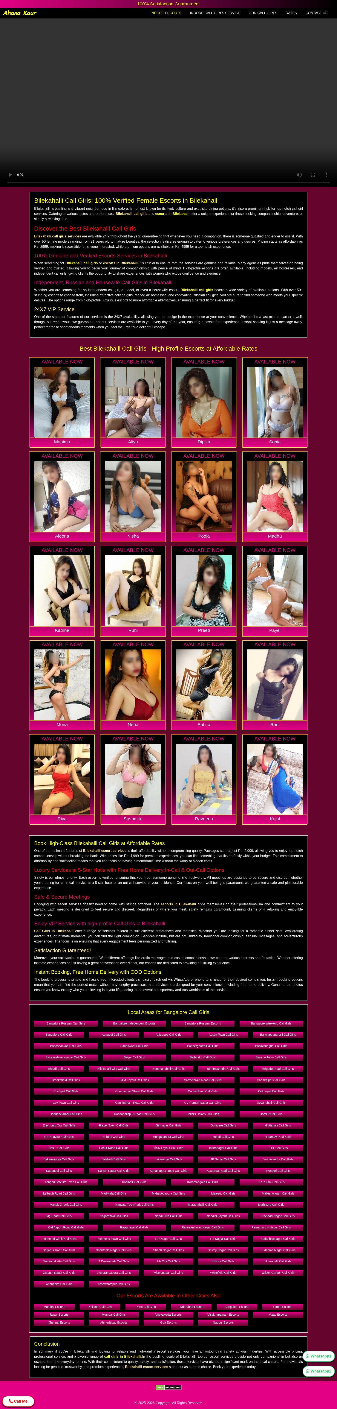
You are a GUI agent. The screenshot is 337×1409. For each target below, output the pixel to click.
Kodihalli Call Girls (134, 1182)
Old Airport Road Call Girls (65, 1227)
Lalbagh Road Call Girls (59, 1193)
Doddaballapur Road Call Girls (134, 1114)
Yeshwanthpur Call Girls (114, 1284)
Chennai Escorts (59, 1322)
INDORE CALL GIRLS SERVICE (215, 13)
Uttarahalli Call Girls (278, 1261)
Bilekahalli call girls (82, 263)
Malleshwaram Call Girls (278, 1193)
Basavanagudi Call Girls (271, 1046)
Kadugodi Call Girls (59, 1170)
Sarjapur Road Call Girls (59, 1250)
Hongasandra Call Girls (168, 1136)
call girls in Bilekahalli (122, 1356)
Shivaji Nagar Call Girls (223, 1250)
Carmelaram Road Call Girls (203, 1080)
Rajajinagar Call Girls (134, 1227)
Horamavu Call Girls (278, 1136)
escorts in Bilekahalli (172, 214)
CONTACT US (316, 13)
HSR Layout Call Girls (168, 1148)
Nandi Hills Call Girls (168, 1216)
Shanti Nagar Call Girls (168, 1250)
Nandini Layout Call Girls (223, 1216)
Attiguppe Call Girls (168, 1034)
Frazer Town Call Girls (113, 1125)
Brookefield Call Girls (66, 1080)
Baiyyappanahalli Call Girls (278, 1034)
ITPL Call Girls (278, 1148)
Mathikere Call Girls (271, 1204)
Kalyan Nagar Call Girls (113, 1170)
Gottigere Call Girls (223, 1125)
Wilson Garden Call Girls (278, 1272)
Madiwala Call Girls (114, 1193)
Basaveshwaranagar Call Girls (66, 1057)
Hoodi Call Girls (223, 1136)
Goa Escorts (168, 1322)
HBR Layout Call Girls (59, 1136)
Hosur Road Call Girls (113, 1148)
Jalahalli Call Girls (114, 1159)
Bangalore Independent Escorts (134, 1023)
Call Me (18, 1401)
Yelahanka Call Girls (59, 1284)
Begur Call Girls (134, 1057)
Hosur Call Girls (58, 1148)
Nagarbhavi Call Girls (114, 1216)
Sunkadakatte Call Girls (59, 1261)
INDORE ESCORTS (166, 13)
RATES (291, 13)
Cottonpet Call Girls (271, 1091)
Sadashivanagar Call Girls (278, 1238)
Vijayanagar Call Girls (168, 1272)
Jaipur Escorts (59, 1314)
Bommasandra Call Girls (223, 1068)
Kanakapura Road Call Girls (168, 1170)
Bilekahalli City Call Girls (113, 1068)
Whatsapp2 (318, 1371)
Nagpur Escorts (223, 1322)
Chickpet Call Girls (66, 1091)
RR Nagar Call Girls (168, 1238)
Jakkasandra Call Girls (59, 1159)
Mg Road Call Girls (59, 1216)
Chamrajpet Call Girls (271, 1080)
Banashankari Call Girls (65, 1046)
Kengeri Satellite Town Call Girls (65, 1182)
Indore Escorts (282, 1307)
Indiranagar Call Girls (223, 1148)
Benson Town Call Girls (271, 1057)
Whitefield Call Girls (223, 1272)
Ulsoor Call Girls (223, 1261)
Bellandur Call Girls (203, 1057)
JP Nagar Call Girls (223, 1159)
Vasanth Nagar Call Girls (59, 1272)
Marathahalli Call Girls (203, 1204)
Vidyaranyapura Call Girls (114, 1272)
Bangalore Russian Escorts (203, 1023)
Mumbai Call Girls (114, 1314)
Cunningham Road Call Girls (134, 1102)
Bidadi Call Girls (59, 1068)
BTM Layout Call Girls (134, 1080)
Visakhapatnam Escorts (223, 1314)
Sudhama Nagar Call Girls (278, 1250)
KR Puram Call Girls (271, 1182)
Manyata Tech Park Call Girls (134, 1204)
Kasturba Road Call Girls (223, 1170)
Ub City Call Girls (168, 1261)
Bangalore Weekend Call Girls (271, 1023)
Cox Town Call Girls (66, 1102)
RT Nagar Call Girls (223, 1238)
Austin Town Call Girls (223, 1034)
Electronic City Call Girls (59, 1125)
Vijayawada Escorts (168, 1314)
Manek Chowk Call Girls (66, 1204)
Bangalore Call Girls (59, 1034)
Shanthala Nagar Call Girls (114, 1250)
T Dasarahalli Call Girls (113, 1261)
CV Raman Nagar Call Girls (202, 1102)
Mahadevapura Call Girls (168, 1193)
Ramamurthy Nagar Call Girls (271, 1227)
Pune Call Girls (146, 1307)
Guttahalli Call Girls (278, 1125)
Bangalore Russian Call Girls (66, 1023)
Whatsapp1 (318, 1356)
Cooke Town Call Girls (203, 1091)
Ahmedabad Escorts (113, 1322)
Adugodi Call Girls (114, 1034)
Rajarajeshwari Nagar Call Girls (203, 1227)
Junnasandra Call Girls (278, 1159)
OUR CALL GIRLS (263, 13)
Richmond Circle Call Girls (59, 1238)
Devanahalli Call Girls (271, 1102)
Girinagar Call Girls (168, 1125)
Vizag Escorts (278, 1314)
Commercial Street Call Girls (134, 1091)
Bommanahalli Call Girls (168, 1068)
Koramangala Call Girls (202, 1182)
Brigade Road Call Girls (278, 1068)
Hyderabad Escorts (191, 1307)
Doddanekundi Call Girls (66, 1114)
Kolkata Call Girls (100, 1307)
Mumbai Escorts (54, 1307)
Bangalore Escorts (237, 1307)
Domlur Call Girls (271, 1114)
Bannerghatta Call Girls (202, 1046)
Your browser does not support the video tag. (168, 102)
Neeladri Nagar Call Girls (278, 1216)
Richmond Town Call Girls (114, 1238)
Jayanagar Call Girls (168, 1159)
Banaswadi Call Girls (134, 1046)
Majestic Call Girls (223, 1193)
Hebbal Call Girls (114, 1136)
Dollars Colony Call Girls (202, 1114)
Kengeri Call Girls (278, 1170)
